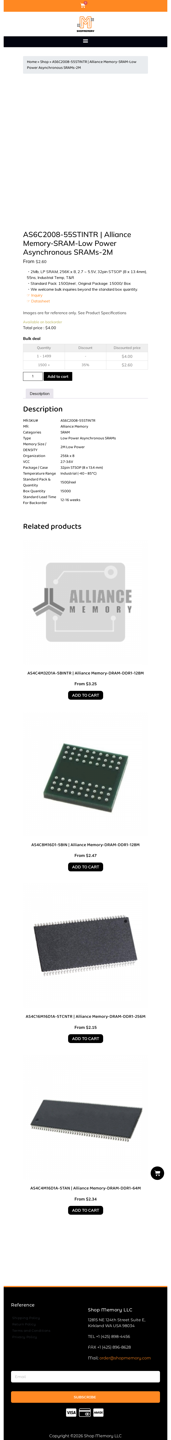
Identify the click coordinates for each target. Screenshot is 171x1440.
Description (39, 393)
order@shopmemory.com (125, 1358)
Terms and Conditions (31, 1330)
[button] (86, 40)
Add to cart (58, 376)
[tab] (39, 393)
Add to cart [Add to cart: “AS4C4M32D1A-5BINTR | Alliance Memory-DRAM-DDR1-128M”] (85, 695)
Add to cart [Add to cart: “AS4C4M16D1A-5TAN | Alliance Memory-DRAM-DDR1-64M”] (85, 1210)
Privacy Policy (24, 1337)
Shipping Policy (26, 1318)
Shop (44, 62)
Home (32, 62)
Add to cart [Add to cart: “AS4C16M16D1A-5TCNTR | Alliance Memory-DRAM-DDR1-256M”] (85, 1038)
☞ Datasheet (38, 301)
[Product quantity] (33, 376)
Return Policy (24, 1324)
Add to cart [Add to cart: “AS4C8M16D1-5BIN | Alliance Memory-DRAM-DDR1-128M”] (85, 866)
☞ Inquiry (35, 295)
